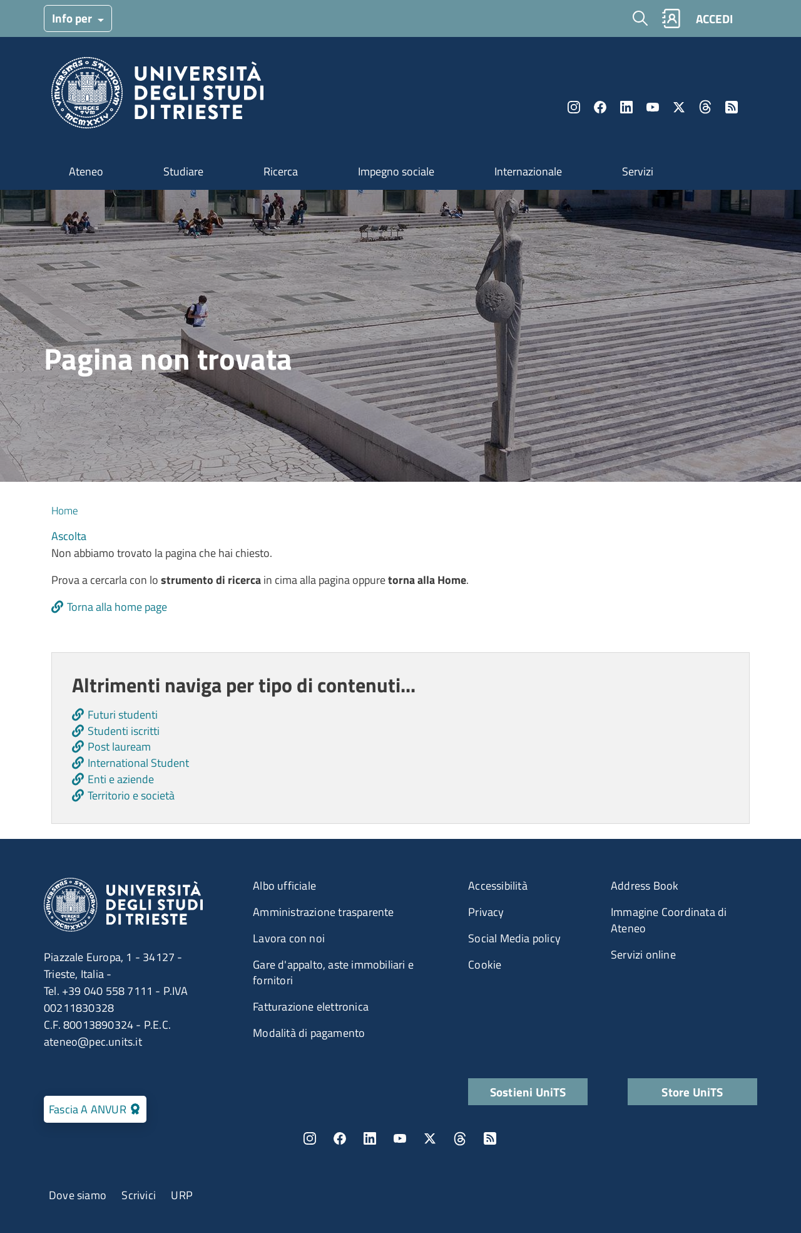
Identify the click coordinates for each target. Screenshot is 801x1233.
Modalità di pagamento (309, 1032)
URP (182, 1195)
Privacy (486, 911)
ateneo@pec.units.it (93, 1041)
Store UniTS (692, 1092)
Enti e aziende (121, 779)
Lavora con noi (289, 938)
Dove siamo (77, 1195)
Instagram (574, 107)
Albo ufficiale (284, 885)
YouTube (653, 107)
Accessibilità (498, 885)
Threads (705, 107)
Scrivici (138, 1195)
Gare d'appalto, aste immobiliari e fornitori (333, 972)
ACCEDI (714, 18)
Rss (731, 107)
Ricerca (280, 171)
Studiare (183, 171)
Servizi (637, 171)
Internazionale (528, 171)
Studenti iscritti (124, 730)
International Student (138, 762)
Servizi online (643, 954)
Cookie (484, 964)
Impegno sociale (396, 171)
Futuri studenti (123, 714)
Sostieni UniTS (528, 1092)
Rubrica (671, 18)
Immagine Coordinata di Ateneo (669, 920)
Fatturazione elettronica (311, 1006)
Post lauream (119, 746)
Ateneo (86, 171)
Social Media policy (514, 938)
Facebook (600, 107)
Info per (73, 18)
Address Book (644, 885)
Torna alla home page (117, 606)
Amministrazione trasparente (323, 911)
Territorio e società (131, 795)
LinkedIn (626, 107)
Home (64, 510)
